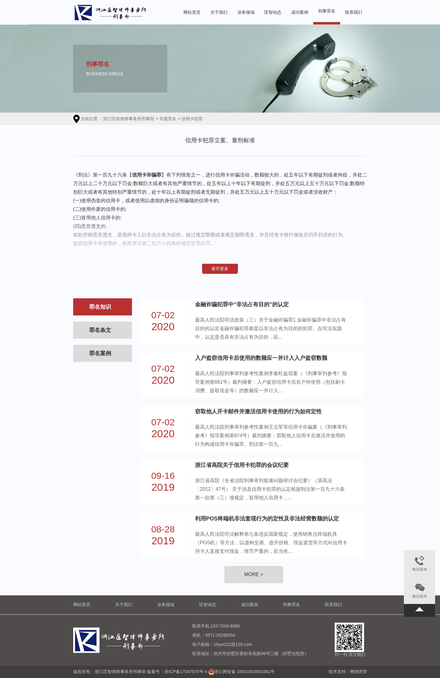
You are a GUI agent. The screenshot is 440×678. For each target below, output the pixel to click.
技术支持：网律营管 (348, 671)
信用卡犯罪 (192, 118)
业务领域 (245, 12)
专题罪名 (167, 118)
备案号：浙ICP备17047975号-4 (177, 671)
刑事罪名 (326, 11)
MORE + (253, 574)
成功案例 (299, 12)
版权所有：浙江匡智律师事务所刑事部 (110, 671)
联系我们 (353, 12)
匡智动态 (272, 12)
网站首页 (192, 12)
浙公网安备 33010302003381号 (244, 671)
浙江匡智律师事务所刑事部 (128, 118)
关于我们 (219, 12)
